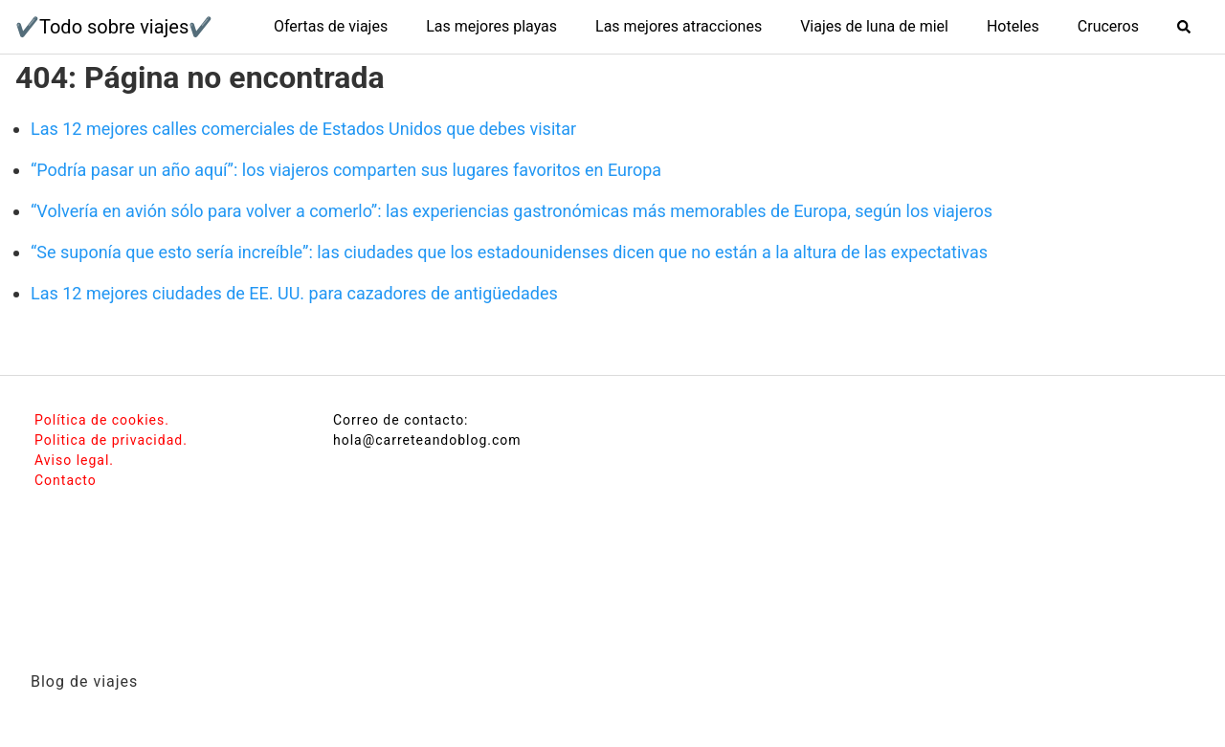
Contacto (65, 480)
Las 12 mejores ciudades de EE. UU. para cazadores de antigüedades (294, 293)
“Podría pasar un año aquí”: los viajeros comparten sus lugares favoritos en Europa (346, 170)
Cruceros (1108, 26)
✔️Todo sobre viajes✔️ (113, 26)
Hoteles (1013, 26)
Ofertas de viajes (331, 26)
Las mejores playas (491, 26)
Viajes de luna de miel (874, 26)
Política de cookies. (101, 420)
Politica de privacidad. (111, 440)
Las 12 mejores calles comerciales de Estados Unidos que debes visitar (303, 129)
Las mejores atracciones (678, 26)
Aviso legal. (74, 460)
